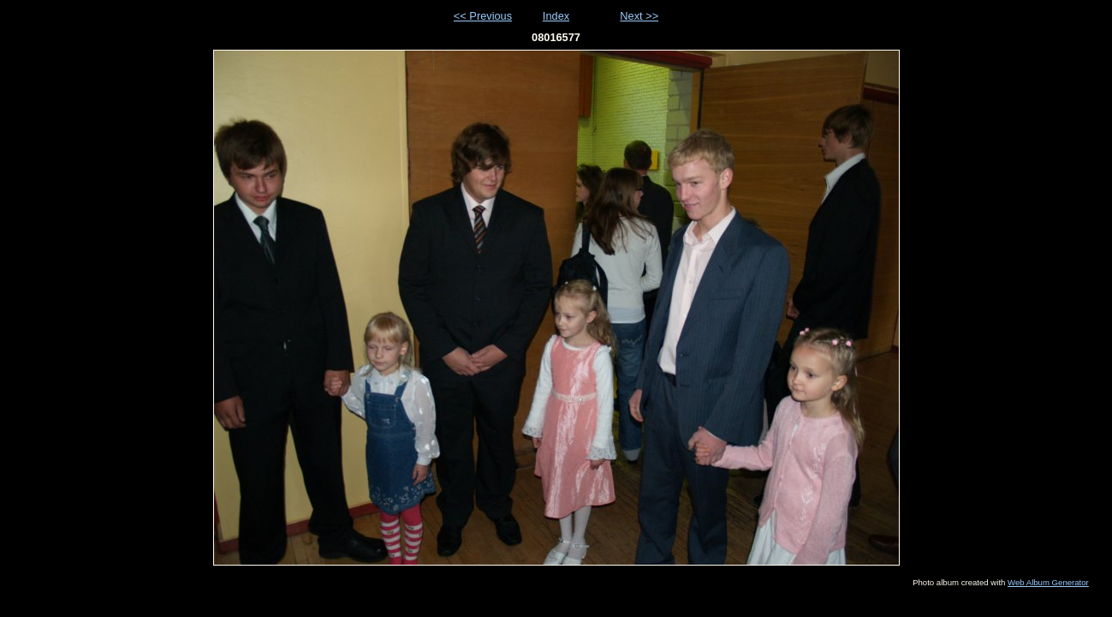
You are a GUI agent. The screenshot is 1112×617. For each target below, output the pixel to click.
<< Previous (483, 15)
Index (556, 15)
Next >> (639, 15)
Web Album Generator (1048, 582)
